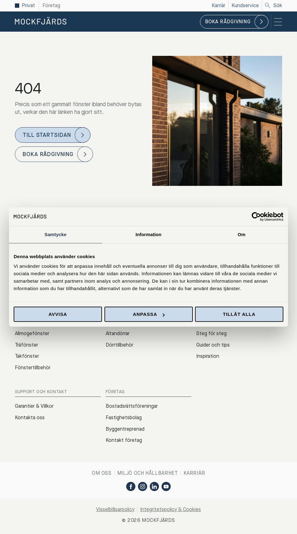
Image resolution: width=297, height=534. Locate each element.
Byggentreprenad (125, 429)
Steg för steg (211, 333)
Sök (273, 5)
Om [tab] (241, 234)
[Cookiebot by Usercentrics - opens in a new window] (256, 216)
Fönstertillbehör (33, 367)
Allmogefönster (32, 333)
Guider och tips (213, 345)
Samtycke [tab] (56, 234)
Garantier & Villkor (34, 406)
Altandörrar (118, 333)
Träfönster (26, 345)
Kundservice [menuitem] (245, 5)
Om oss (102, 473)
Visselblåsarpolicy (115, 509)
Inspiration (207, 356)
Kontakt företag (124, 440)
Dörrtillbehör (119, 345)
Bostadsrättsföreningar (132, 406)
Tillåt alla (239, 314)
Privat (28, 5)
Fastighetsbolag (124, 417)
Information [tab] (148, 234)
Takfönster (27, 356)
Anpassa (149, 314)
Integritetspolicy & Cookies (170, 509)
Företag (51, 5)
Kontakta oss (30, 417)
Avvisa (57, 314)
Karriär (194, 473)
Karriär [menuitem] (218, 5)
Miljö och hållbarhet (147, 473)
